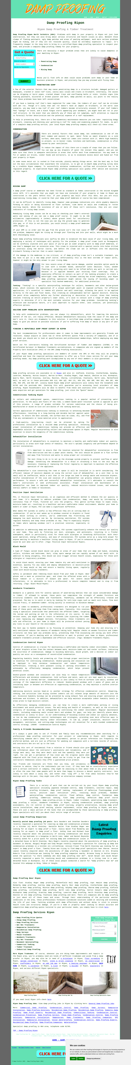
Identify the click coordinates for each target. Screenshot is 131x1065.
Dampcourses (58, 1017)
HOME (85, 17)
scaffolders (25, 963)
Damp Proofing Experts (106, 1020)
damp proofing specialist (66, 425)
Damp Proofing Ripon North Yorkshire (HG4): (34, 34)
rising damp (31, 198)
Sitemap (14, 1047)
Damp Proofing (81, 1008)
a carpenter (33, 966)
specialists (52, 968)
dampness (111, 51)
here (106, 907)
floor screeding (92, 958)
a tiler (54, 966)
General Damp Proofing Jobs (101, 1004)
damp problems (88, 300)
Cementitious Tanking (84, 1013)
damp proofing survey (103, 164)
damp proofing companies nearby (70, 853)
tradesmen (76, 956)
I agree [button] (73, 1058)
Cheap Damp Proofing (71, 1015)
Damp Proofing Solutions (38, 1010)
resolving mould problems (93, 793)
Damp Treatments (75, 1017)
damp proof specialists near (89, 848)
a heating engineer (78, 963)
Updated (38, 1047)
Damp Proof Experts (32, 1013)
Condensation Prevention (24, 1015)
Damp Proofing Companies (99, 1017)
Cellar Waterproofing (62, 1020)
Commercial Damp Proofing (33, 1008)
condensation (97, 134)
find (20, 883)
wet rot (56, 106)
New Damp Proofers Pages (26, 1047)
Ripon (59, 373)
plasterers (95, 966)
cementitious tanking (46, 411)
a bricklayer (67, 958)
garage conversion (29, 961)
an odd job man (50, 963)
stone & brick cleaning (61, 961)
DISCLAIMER (113, 17)
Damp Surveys (98, 1008)
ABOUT (98, 17)
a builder (74, 966)
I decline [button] (81, 1058)
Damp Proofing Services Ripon (33, 912)
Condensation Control (60, 1008)
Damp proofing (19, 373)
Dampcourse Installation (37, 1017)
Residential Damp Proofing (64, 1010)
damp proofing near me (73, 856)
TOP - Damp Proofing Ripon (25, 1030)
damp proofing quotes (34, 907)
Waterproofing (70, 1022)
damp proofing (84, 44)
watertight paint (73, 288)
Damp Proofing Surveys (48, 1015)
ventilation (109, 696)
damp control (92, 795)
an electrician (92, 961)
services (110, 388)
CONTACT (104, 17)
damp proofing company (76, 125)
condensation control (96, 691)
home (72, 954)
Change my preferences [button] (93, 1058)
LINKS (91, 17)
